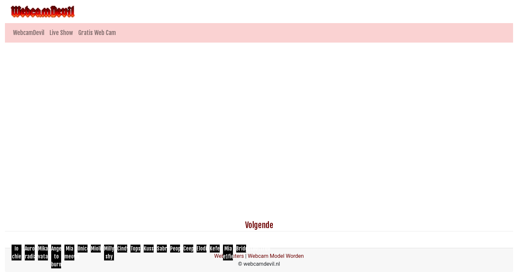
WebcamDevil (28, 32)
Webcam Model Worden (276, 256)
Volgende (259, 225)
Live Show (61, 32)
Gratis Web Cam (97, 32)
